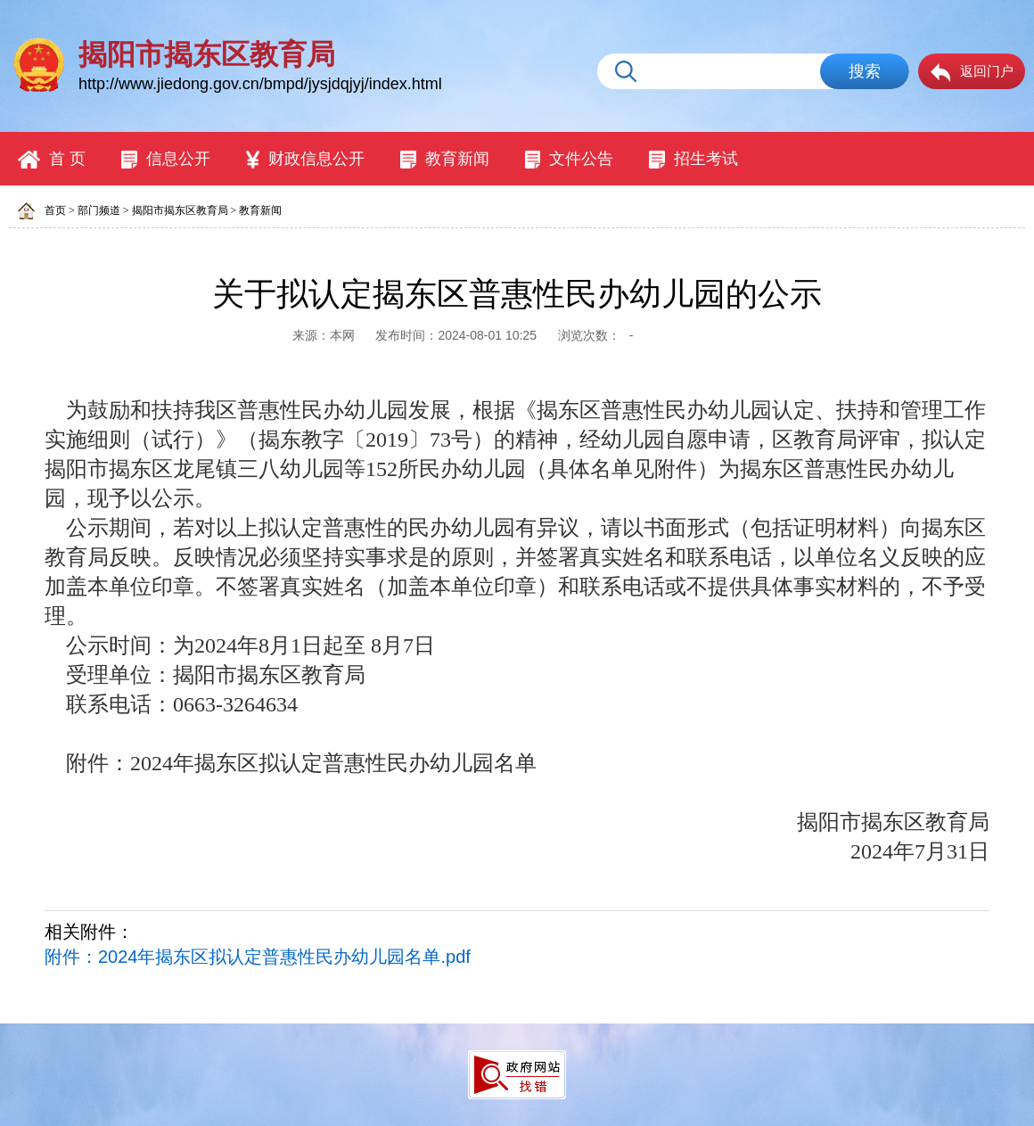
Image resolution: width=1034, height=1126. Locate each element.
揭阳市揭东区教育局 (180, 210)
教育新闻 (444, 159)
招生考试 (693, 159)
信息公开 (165, 159)
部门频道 (99, 210)
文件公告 (569, 159)
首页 (55, 210)
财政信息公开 (305, 159)
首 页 (52, 159)
